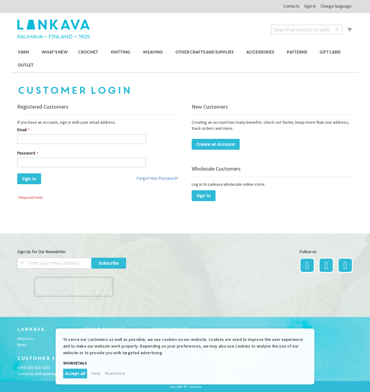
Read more (115, 373)
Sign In (310, 6)
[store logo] (53, 29)
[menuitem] (24, 52)
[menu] (185, 59)
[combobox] (306, 29)
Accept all (75, 373)
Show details (74, 363)
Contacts (291, 6)
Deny (96, 373)
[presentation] (73, 287)
